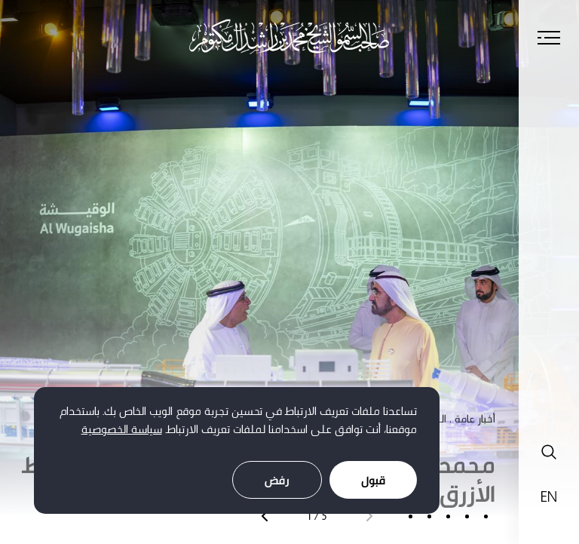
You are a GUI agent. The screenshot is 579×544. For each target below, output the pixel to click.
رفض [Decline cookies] (277, 480)
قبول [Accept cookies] (373, 480)
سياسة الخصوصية (121, 429)
